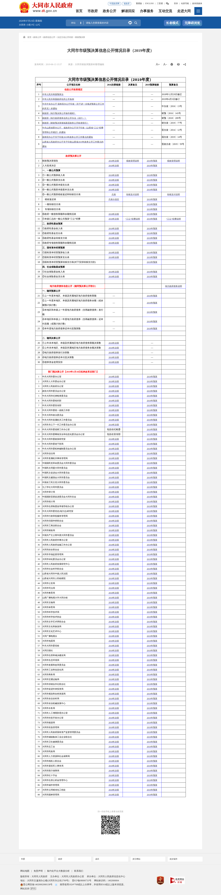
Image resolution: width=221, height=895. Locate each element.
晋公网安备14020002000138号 (36, 884)
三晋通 (160, 3)
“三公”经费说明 (132, 219)
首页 (79, 12)
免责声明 (38, 871)
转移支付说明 (132, 194)
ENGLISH (149, 3)
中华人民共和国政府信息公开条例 (58, 99)
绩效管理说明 (132, 161)
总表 (114, 194)
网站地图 (24, 871)
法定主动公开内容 (65, 37)
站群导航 (185, 3)
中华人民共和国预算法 (52, 94)
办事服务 (147, 12)
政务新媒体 (197, 3)
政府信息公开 (49, 37)
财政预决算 (80, 37)
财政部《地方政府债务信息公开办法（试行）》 (64, 118)
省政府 (127, 4)
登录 (176, 3)
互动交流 (165, 12)
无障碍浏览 (192, 23)
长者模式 (172, 23)
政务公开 (109, 12)
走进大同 (184, 12)
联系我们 (78, 871)
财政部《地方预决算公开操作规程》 (59, 113)
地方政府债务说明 (173, 286)
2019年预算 (152, 161)
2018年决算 (114, 161)
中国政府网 (114, 4)
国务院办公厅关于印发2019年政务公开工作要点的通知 (67, 137)
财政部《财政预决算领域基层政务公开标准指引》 (65, 123)
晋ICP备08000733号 (81, 880)
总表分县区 (114, 199)
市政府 (93, 12)
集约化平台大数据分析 (58, 871)
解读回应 (128, 12)
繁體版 (139, 3)
